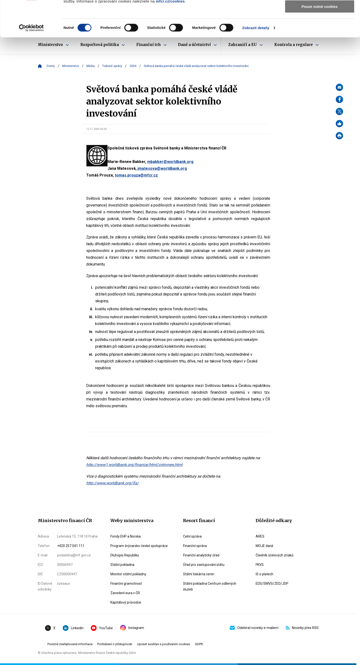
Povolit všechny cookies (320, 12)
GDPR (199, 644)
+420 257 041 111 (70, 546)
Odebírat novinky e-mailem (254, 628)
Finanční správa (195, 546)
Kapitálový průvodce (125, 602)
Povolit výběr (319, 26)
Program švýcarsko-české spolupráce (139, 546)
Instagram (132, 628)
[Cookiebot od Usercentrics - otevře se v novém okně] (31, 61)
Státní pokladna (122, 565)
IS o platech (264, 574)
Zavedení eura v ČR (125, 593)
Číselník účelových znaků (274, 555)
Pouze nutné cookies (319, 40)
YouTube (102, 628)
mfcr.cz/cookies (170, 35)
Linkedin (73, 628)
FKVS (260, 565)
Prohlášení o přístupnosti (114, 644)
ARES (260, 536)
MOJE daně (264, 546)
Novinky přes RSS (302, 628)
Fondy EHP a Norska (125, 536)
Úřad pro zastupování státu (203, 565)
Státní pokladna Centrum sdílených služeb (209, 586)
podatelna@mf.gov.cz (74, 555)
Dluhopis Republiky (124, 555)
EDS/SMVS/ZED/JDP (272, 583)
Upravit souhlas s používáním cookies (163, 644)
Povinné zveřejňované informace (69, 644)
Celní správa (192, 536)
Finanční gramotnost (126, 583)
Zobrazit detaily (255, 61)
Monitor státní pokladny (128, 574)
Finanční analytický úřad (201, 555)
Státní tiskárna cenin (198, 574)
